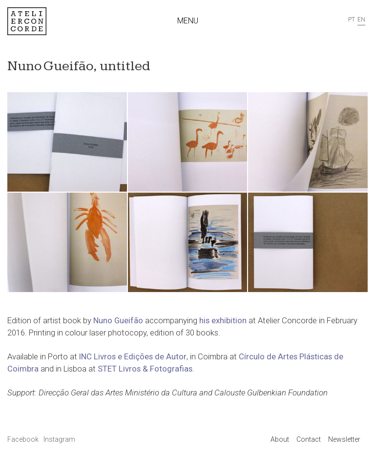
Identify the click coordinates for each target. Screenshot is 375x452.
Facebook (23, 439)
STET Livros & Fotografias (145, 368)
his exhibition (223, 320)
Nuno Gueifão (118, 320)
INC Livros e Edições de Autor (133, 356)
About (280, 439)
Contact (308, 439)
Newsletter (344, 439)
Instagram (59, 439)
